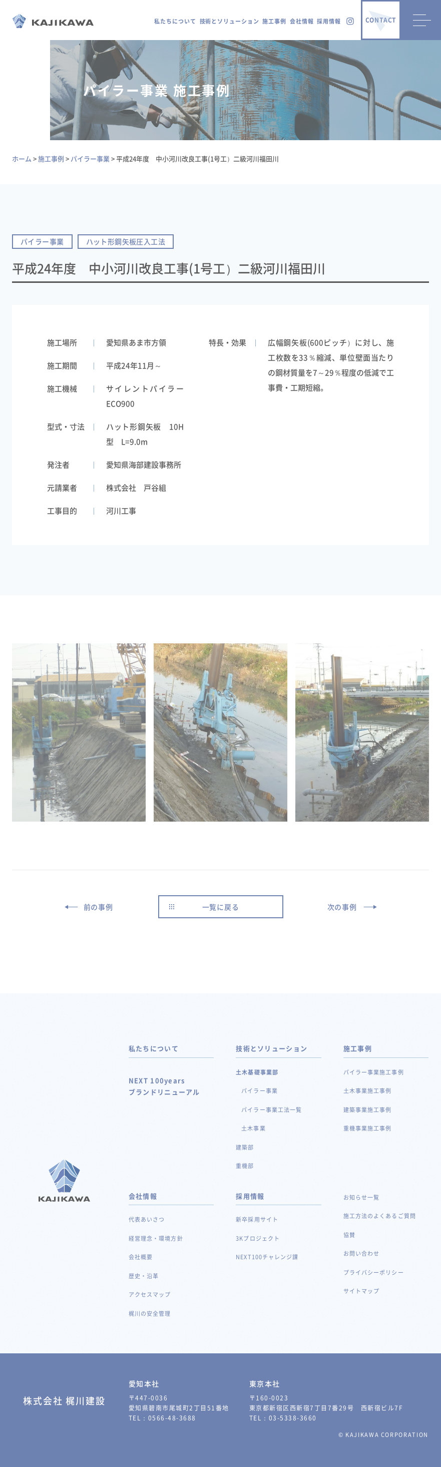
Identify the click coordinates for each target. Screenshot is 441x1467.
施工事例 (274, 21)
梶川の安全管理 (150, 1313)
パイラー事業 (259, 1090)
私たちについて (175, 21)
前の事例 (98, 907)
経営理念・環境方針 (156, 1238)
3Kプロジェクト (258, 1238)
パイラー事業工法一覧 (271, 1110)
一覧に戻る (220, 907)
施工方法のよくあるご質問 (379, 1216)
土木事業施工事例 (367, 1090)
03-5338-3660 (293, 1417)
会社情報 (302, 21)
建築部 (245, 1147)
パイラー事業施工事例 (373, 1072)
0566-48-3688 (172, 1417)
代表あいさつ (147, 1219)
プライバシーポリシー (373, 1272)
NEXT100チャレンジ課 (267, 1257)
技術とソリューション (229, 21)
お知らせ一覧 (361, 1197)
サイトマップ (361, 1291)
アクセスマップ (150, 1294)
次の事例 (342, 907)
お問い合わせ (361, 1253)
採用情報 (329, 21)
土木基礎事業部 (257, 1072)
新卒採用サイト (257, 1219)
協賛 (349, 1235)
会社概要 (141, 1257)
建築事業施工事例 (367, 1110)
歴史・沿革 (144, 1276)
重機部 (245, 1166)
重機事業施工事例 (367, 1128)
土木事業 (253, 1128)
